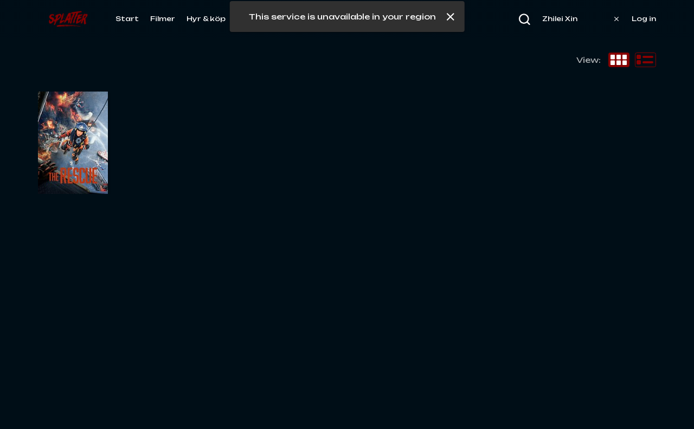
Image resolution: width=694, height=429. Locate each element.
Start (127, 19)
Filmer (162, 19)
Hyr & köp (206, 19)
